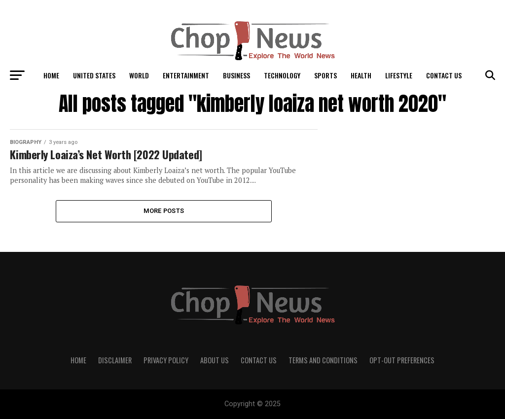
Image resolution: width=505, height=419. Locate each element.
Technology (282, 75)
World (139, 75)
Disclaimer (115, 360)
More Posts (164, 210)
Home (51, 75)
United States (94, 75)
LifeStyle (398, 75)
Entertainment (186, 75)
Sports (325, 75)
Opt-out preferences (401, 360)
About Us (214, 360)
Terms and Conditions (323, 360)
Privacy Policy (166, 360)
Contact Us (444, 75)
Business (236, 75)
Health (361, 75)
